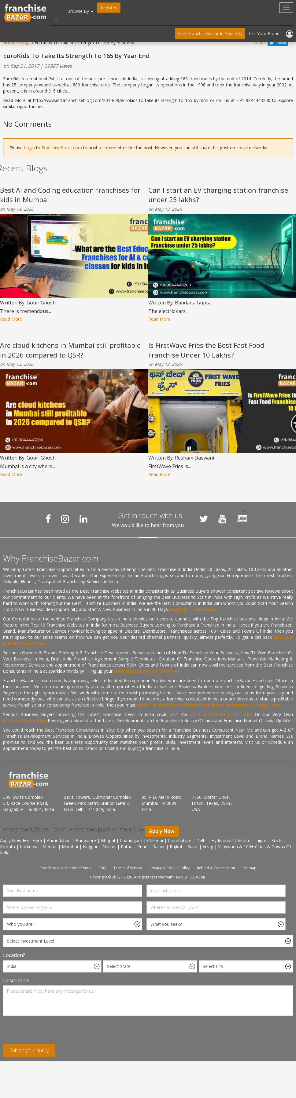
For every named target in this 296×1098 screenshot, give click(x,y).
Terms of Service (127, 868)
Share (259, 42)
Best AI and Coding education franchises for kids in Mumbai (70, 194)
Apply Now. (162, 831)
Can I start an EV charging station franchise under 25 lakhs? (218, 194)
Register (109, 7)
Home (9, 42)
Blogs (25, 42)
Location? (14, 955)
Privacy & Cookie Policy (170, 868)
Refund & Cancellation (216, 868)
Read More (11, 319)
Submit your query (29, 1050)
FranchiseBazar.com (62, 148)
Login (29, 148)
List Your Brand (264, 33)
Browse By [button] (80, 11)
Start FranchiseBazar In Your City (209, 33)
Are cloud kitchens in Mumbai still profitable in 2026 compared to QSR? (70, 349)
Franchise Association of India (65, 868)
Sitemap (249, 868)
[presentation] (49, 1032)
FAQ (102, 868)
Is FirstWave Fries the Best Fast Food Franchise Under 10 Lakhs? (206, 349)
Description (16, 980)
